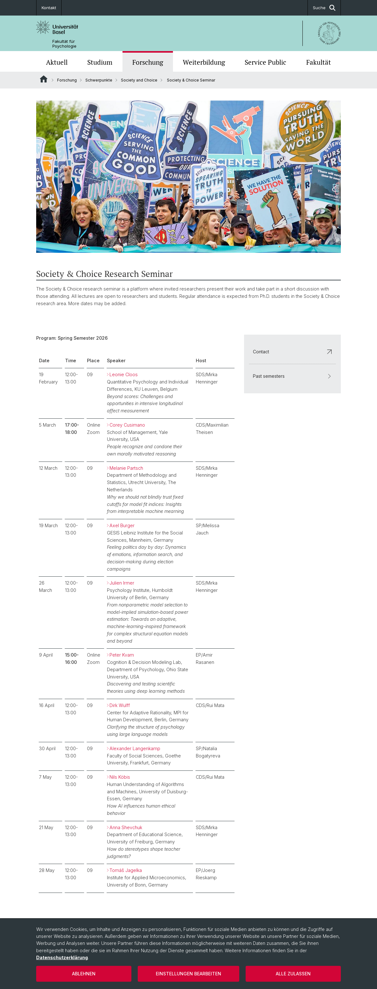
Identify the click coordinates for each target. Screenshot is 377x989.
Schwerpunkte (98, 80)
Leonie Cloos (123, 374)
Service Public (265, 62)
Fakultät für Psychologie (64, 44)
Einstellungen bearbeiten (188, 973)
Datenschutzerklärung (62, 957)
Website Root (43, 78)
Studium (99, 62)
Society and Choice (139, 80)
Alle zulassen (293, 973)
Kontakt (49, 7)
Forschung (147, 62)
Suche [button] (324, 8)
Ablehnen (84, 973)
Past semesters (292, 375)
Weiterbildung (204, 62)
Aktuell (57, 62)
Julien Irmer (121, 583)
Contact (292, 351)
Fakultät (318, 62)
